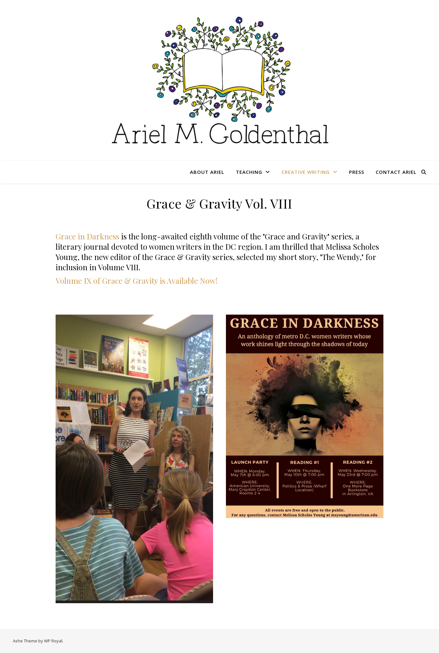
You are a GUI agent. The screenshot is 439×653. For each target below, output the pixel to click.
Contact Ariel (396, 172)
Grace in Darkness (88, 236)
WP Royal (53, 641)
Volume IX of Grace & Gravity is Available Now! (137, 280)
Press (356, 172)
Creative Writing (306, 172)
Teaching (249, 172)
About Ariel (207, 172)
